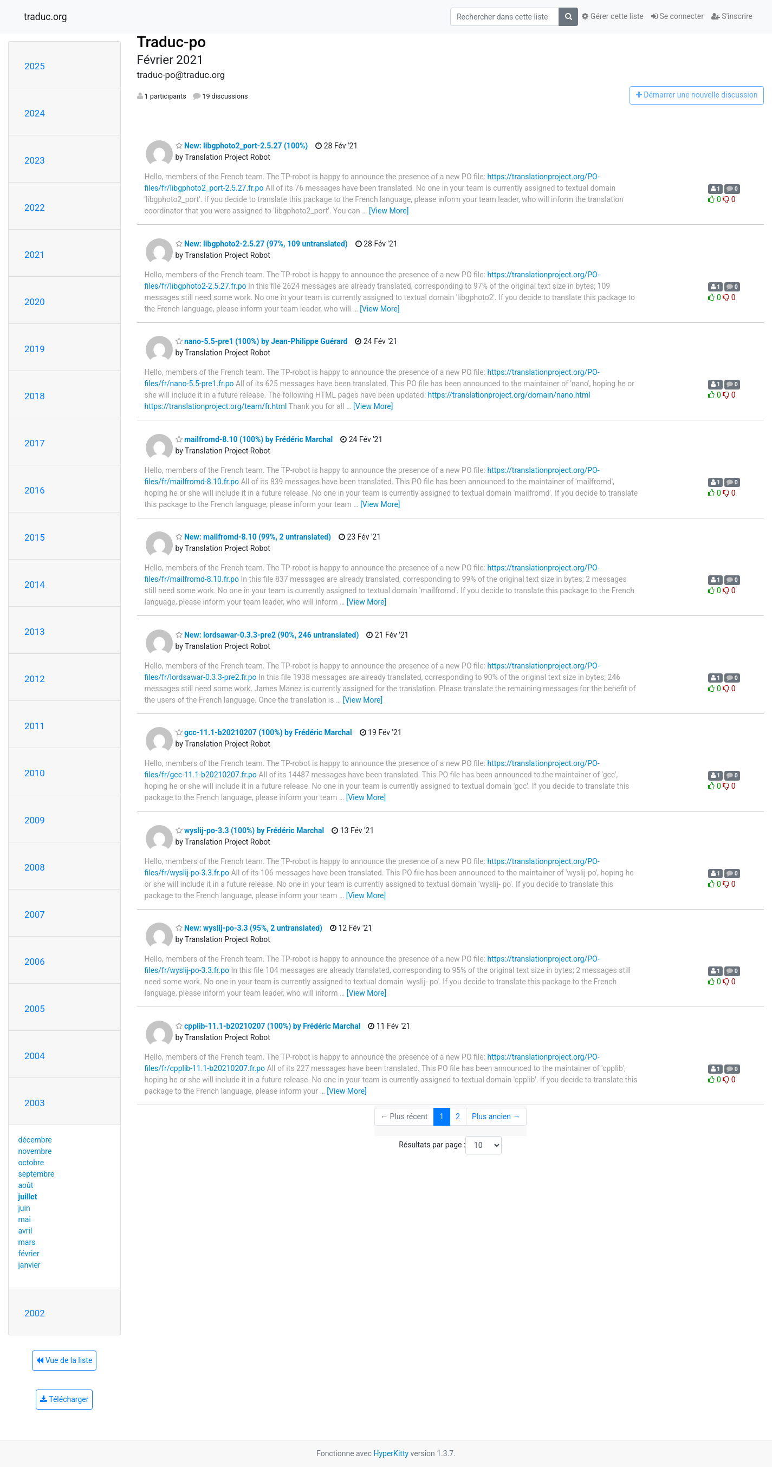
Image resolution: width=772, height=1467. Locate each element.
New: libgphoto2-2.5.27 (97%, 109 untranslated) (262, 243)
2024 (34, 113)
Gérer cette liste (613, 16)
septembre (36, 1174)
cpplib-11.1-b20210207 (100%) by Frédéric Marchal (268, 1026)
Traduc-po (171, 42)
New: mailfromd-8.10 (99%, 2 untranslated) (254, 537)
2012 (34, 678)
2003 (34, 1103)
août (26, 1185)
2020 (34, 301)
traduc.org (45, 16)
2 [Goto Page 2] (458, 1116)
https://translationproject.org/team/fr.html (216, 406)
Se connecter (677, 16)
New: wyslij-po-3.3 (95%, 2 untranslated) (249, 928)
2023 (34, 160)
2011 (34, 725)
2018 (34, 396)
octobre (31, 1162)
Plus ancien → (496, 1116)
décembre (35, 1139)
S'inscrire (731, 16)
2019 (34, 348)
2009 (34, 820)
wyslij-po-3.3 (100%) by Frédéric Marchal (250, 830)
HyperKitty (390, 1453)
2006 (34, 961)
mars (27, 1242)
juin (24, 1208)
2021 (34, 254)
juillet (27, 1196)
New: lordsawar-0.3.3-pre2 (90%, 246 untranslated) (267, 635)
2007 (34, 914)
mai (24, 1219)
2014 (34, 584)
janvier (29, 1265)
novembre (35, 1151)
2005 (34, 1008)
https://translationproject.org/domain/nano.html (509, 395)
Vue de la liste (64, 1360)
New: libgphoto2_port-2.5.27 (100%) (242, 145)
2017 (34, 443)
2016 (34, 490)
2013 (34, 631)
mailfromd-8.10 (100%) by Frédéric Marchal (254, 439)
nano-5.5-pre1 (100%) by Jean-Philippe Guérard (262, 341)
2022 (34, 207)
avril (25, 1230)
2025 (34, 66)
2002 (34, 1313)
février (29, 1253)
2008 (34, 867)
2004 (34, 1055)
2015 (34, 537)
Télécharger (64, 1399)
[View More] (388, 210)
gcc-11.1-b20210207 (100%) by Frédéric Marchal (264, 732)
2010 (34, 773)
